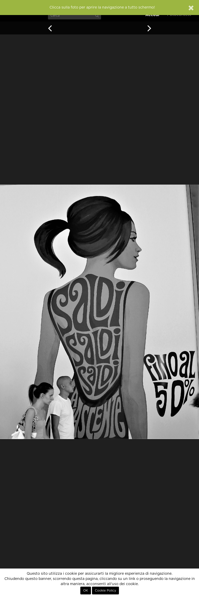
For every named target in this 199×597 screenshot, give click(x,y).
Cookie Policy (105, 590)
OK (85, 590)
